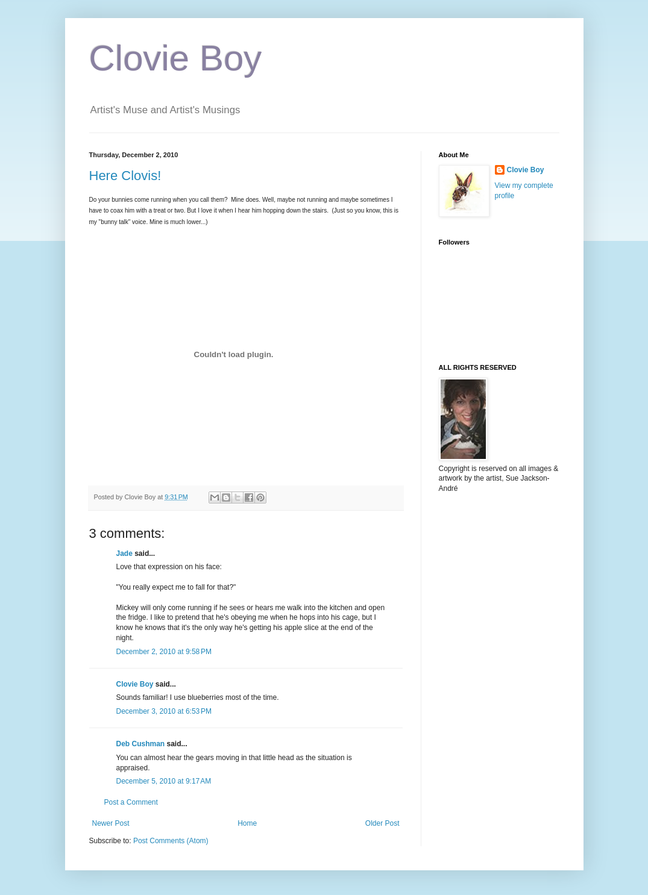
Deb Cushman (140, 744)
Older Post (382, 823)
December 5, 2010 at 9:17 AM (164, 781)
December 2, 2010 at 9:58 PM (164, 651)
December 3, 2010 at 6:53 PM (164, 711)
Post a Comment (131, 802)
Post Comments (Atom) (171, 841)
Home (247, 823)
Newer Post (111, 823)
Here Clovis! (125, 175)
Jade (124, 553)
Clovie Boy (175, 58)
